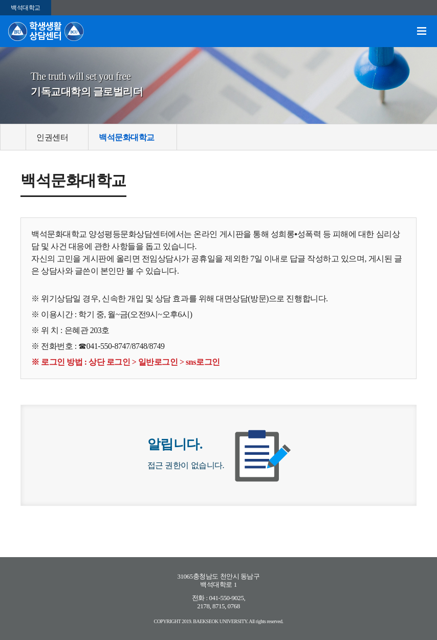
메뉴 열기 (421, 31)
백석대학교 (25, 7)
